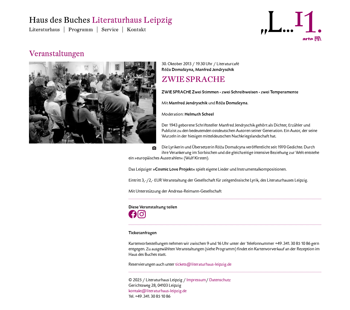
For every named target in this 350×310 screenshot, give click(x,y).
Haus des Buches (59, 20)
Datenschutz (220, 280)
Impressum (196, 280)
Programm (80, 30)
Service (109, 30)
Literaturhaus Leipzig (132, 20)
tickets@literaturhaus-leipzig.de (203, 265)
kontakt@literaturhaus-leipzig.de (157, 291)
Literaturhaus (44, 30)
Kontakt (136, 30)
